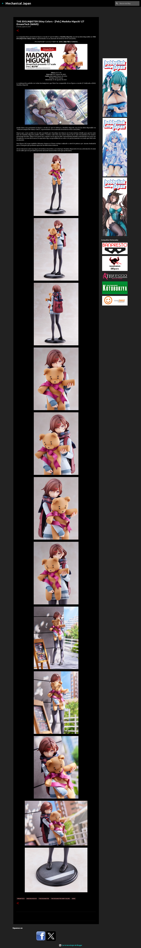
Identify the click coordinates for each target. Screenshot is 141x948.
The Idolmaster (44, 898)
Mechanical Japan (18, 3)
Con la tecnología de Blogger (70, 945)
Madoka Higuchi (32, 898)
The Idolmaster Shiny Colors (60, 898)
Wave (73, 898)
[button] (17, 30)
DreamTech (20, 898)
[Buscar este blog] (129, 3)
